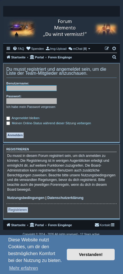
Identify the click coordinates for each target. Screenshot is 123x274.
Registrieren (17, 210)
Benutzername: (17, 83)
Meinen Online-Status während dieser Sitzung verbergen (48, 123)
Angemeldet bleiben (23, 118)
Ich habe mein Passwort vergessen (30, 107)
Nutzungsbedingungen (25, 198)
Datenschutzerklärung (65, 198)
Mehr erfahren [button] (23, 268)
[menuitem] (18, 48)
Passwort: (14, 96)
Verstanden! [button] (91, 254)
